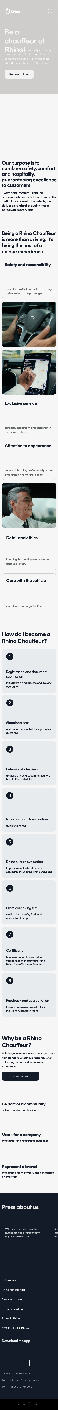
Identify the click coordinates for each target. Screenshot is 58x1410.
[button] (50, 11)
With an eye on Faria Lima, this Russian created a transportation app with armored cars (22, 1232)
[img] (11, 1264)
